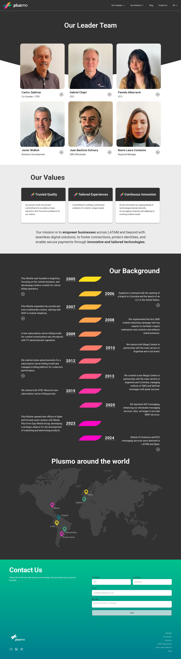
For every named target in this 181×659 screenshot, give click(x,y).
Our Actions (167, 637)
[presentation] (109, 621)
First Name (96, 577)
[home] (15, 5)
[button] (118, 5)
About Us (168, 640)
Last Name (137, 577)
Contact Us (162, 5)
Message (95, 599)
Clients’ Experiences (164, 644)
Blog (151, 5)
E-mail (94, 588)
